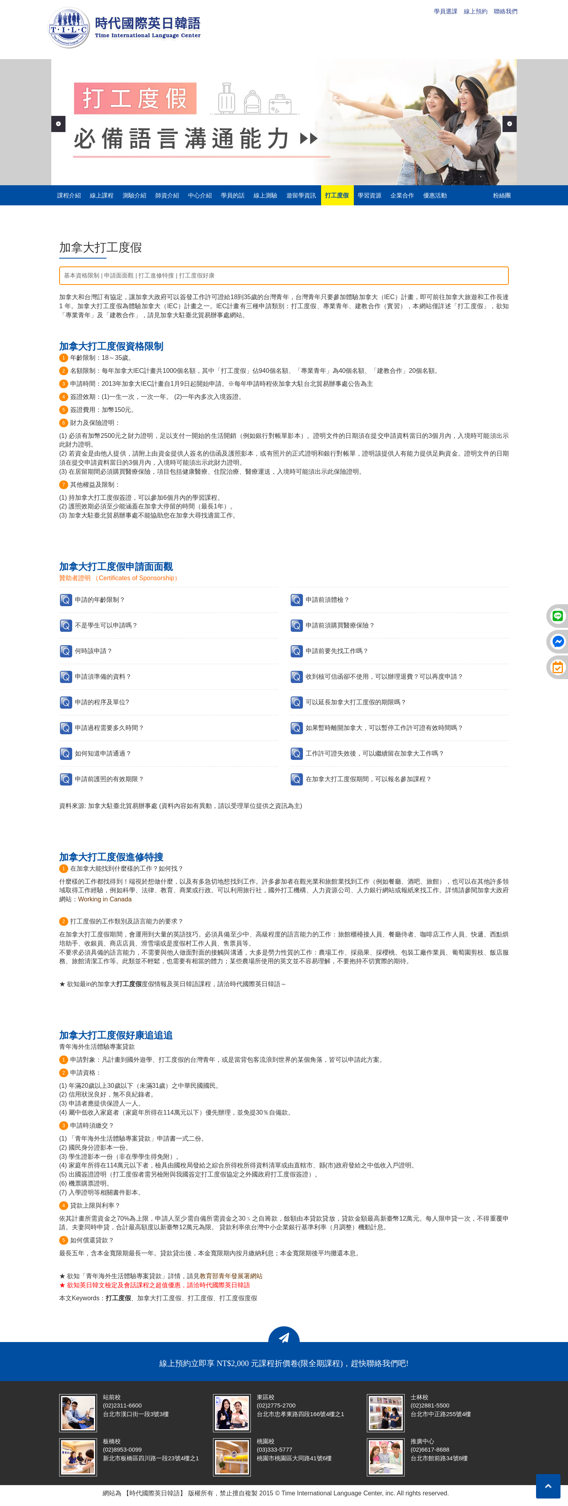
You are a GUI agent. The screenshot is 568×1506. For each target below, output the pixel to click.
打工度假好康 (197, 275)
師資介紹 (167, 195)
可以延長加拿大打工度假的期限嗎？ (356, 702)
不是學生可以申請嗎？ (106, 625)
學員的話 (233, 195)
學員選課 (446, 11)
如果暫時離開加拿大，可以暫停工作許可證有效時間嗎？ (384, 727)
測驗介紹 (134, 195)
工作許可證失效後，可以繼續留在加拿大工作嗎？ (375, 753)
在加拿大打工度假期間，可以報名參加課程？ (369, 779)
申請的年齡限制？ (100, 599)
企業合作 (402, 195)
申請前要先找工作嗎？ (337, 651)
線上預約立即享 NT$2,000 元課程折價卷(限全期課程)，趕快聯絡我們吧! (284, 1363)
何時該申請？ (94, 651)
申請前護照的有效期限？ (109, 779)
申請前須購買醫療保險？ (340, 625)
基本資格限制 (81, 275)
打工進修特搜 (156, 275)
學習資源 (369, 195)
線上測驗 (265, 195)
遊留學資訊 (301, 195)
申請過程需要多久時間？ (109, 727)
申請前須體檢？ (328, 599)
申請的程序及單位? (102, 702)
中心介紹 (200, 195)
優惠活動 (435, 195)
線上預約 (476, 11)
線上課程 (102, 195)
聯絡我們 (506, 11)
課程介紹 (69, 195)
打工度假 (337, 195)
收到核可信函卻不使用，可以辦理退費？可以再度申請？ (384, 676)
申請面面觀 (119, 275)
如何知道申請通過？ (103, 753)
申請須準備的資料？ (103, 676)
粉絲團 (502, 195)
